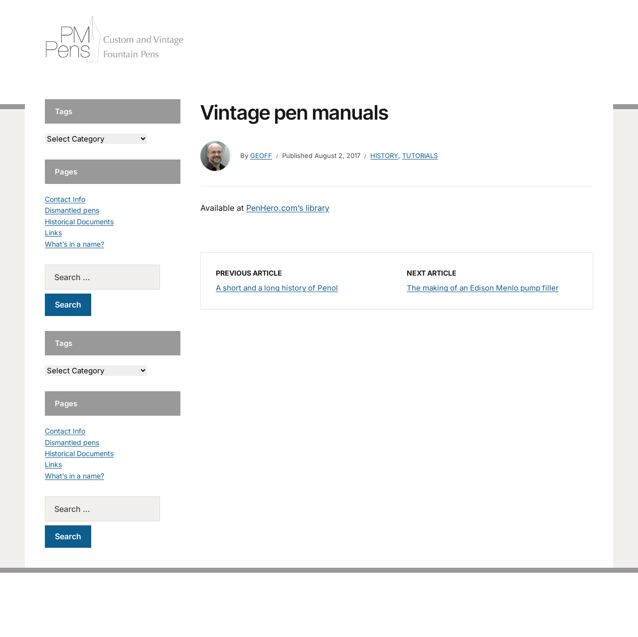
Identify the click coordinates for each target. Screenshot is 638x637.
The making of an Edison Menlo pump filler (483, 288)
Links (53, 232)
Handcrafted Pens (453, 39)
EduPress (339, 613)
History (384, 155)
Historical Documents (79, 221)
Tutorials (572, 39)
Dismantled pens (72, 210)
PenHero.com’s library (287, 208)
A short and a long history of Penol (277, 288)
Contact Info (65, 199)
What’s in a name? (74, 244)
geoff (261, 155)
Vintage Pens (521, 39)
